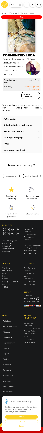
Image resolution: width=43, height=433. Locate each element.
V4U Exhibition (29, 284)
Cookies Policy (29, 331)
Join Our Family (30, 268)
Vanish (26, 276)
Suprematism (8, 376)
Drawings (7, 381)
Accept (21, 417)
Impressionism (9, 343)
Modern (6, 348)
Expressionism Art (10, 327)
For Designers (29, 342)
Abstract (6, 332)
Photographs (8, 386)
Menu (13, 5)
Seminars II (28, 279)
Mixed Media (8, 392)
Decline (21, 426)
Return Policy (29, 334)
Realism (6, 359)
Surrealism (7, 365)
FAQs (26, 337)
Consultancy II (29, 282)
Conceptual (7, 337)
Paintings (7, 321)
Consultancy (29, 273)
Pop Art (6, 354)
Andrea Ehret (34, 80)
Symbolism (7, 370)
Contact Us (28, 323)
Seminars (27, 271)
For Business (29, 339)
